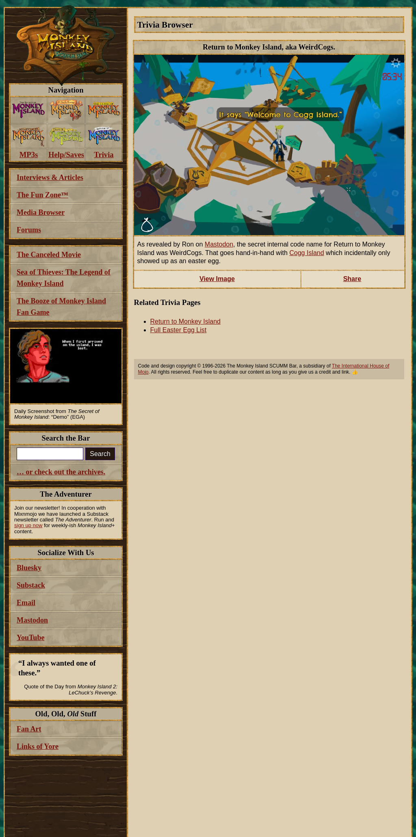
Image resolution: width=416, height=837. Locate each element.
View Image (217, 278)
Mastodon (219, 244)
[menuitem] (28, 110)
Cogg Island (306, 252)
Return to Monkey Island (185, 321)
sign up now (28, 525)
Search (100, 453)
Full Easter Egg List (178, 330)
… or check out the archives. (61, 472)
